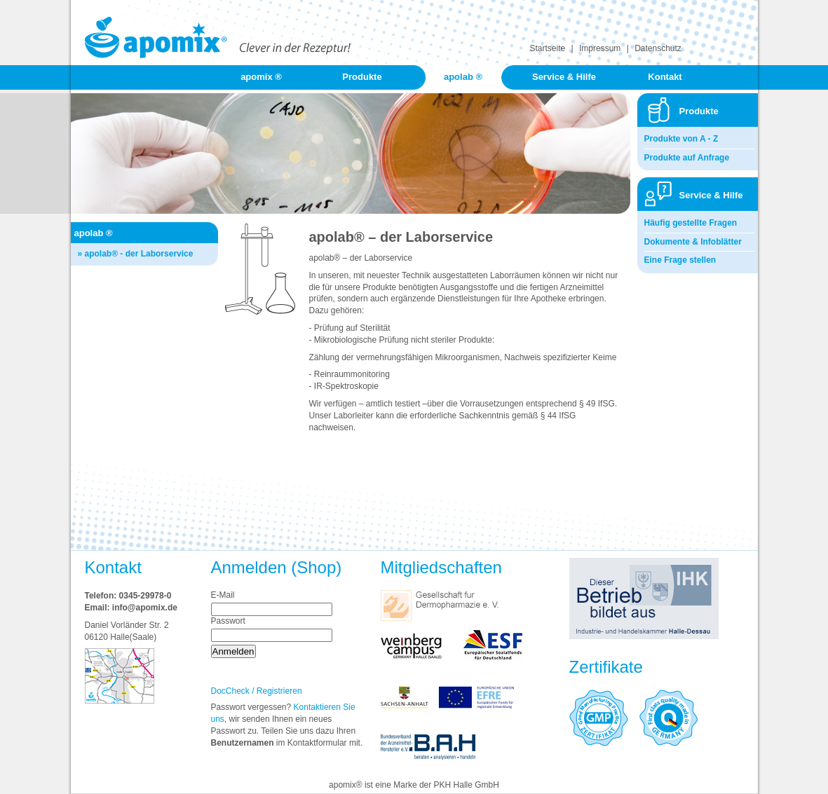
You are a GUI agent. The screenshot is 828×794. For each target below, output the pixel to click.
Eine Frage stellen (680, 260)
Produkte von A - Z (681, 139)
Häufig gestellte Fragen (691, 223)
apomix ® (261, 76)
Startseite (548, 48)
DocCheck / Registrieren (256, 691)
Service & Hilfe (564, 76)
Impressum (599, 48)
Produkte (361, 76)
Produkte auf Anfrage (687, 158)
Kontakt (664, 76)
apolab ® (463, 76)
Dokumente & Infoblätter (693, 242)
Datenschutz (657, 48)
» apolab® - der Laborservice (136, 254)
